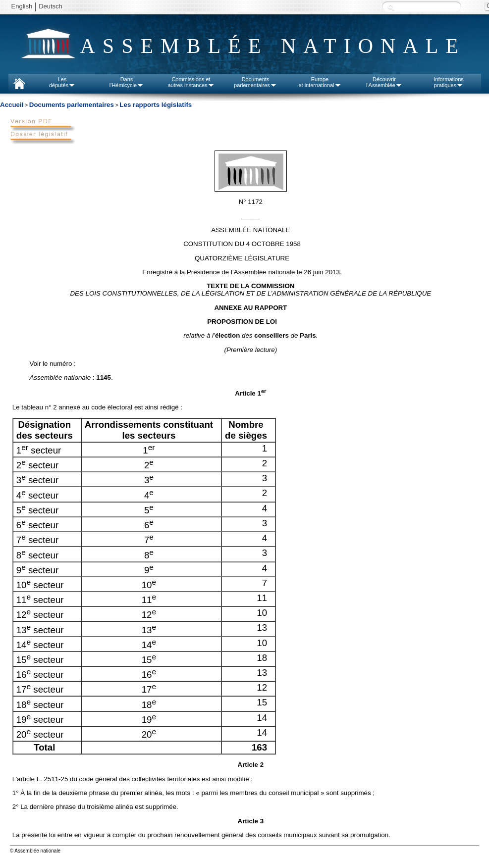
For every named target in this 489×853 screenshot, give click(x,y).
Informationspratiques (449, 82)
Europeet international (319, 82)
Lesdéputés (62, 82)
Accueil (11, 104)
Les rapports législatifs (155, 104)
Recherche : (391, 7)
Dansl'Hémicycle (126, 82)
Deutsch (50, 6)
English (22, 6)
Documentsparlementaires (255, 82)
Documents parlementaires (71, 104)
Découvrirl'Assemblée (384, 82)
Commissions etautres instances (190, 82)
